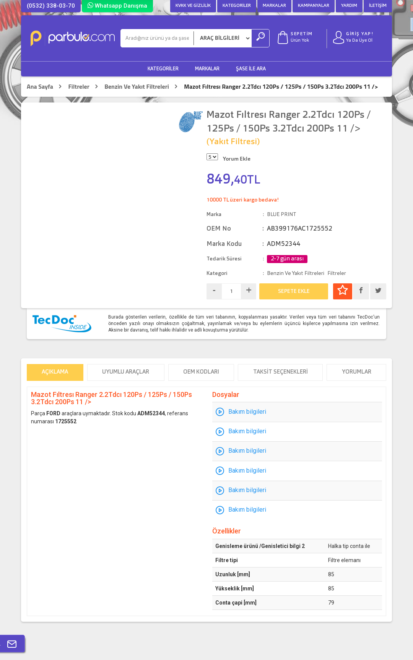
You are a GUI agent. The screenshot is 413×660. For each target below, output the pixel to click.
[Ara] (157, 38)
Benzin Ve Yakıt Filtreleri (136, 86)
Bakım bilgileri (247, 411)
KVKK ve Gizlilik (193, 5)
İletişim (378, 5)
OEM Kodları (201, 372)
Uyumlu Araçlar (125, 372)
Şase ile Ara (251, 69)
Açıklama (55, 372)
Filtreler (78, 86)
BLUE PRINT (281, 214)
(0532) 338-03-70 (51, 5)
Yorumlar (356, 372)
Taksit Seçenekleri (280, 372)
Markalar (274, 5)
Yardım (349, 5)
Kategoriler (237, 5)
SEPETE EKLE (294, 291)
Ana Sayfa (40, 86)
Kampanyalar (313, 5)
